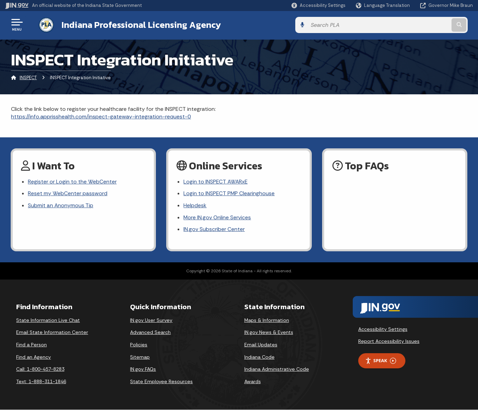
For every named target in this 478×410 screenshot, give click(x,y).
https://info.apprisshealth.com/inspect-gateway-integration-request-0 (101, 115)
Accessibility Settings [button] (382, 329)
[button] (318, 5)
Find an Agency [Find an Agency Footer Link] (33, 357)
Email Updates (260, 345)
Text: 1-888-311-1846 (41, 382)
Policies (138, 345)
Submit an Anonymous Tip (61, 205)
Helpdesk (194, 205)
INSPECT (28, 77)
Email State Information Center (52, 332)
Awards (252, 382)
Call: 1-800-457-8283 (40, 369)
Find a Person (31, 345)
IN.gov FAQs (143, 369)
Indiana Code (259, 357)
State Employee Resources (161, 382)
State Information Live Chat (48, 320)
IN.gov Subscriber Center (214, 229)
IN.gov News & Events (268, 332)
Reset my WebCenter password (67, 193)
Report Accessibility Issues (388, 341)
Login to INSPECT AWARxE (216, 181)
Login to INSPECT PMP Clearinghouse (229, 193)
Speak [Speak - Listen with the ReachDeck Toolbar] (380, 361)
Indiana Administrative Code (276, 369)
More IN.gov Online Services (217, 217)
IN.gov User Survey (151, 320)
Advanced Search (150, 332)
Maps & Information (266, 320)
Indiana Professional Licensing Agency (135, 24)
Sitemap (140, 357)
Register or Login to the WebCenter (72, 181)
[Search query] (419, 24)
